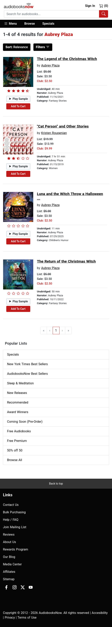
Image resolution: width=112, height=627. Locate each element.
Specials (48, 23)
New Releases (17, 393)
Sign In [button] (90, 6)
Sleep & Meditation (20, 383)
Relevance (17, 47)
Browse (29, 23)
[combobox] (56, 14)
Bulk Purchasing (14, 512)
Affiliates (9, 572)
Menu (10, 23)
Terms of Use (27, 617)
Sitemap (9, 579)
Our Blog (9, 557)
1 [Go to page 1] (56, 330)
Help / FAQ (10, 520)
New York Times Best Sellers (27, 364)
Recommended (17, 402)
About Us (9, 542)
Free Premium (17, 441)
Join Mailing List (14, 527)
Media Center (12, 564)
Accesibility (100, 613)
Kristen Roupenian (54, 133)
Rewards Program (15, 549)
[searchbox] (51, 14)
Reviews (9, 534)
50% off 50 (14, 450)
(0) (103, 6)
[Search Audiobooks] (103, 14)
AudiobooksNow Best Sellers (27, 374)
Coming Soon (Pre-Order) (24, 421)
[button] (12, 24)
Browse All (14, 460)
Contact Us (11, 505)
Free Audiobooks (19, 431)
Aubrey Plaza (50, 65)
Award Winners (17, 412)
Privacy (10, 617)
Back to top (56, 483)
